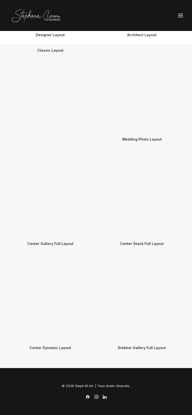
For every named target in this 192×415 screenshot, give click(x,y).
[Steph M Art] (37, 15)
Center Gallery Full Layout (50, 243)
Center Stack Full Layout (142, 243)
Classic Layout (50, 50)
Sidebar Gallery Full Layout (142, 348)
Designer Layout (50, 35)
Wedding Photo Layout (142, 139)
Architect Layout (141, 35)
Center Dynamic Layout (50, 348)
